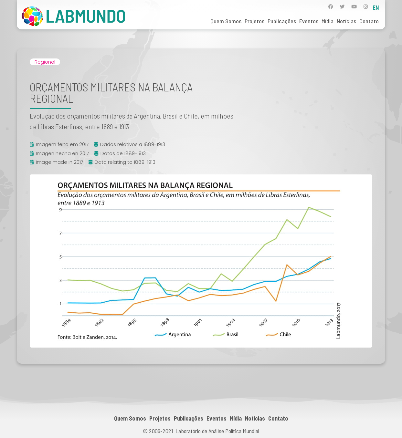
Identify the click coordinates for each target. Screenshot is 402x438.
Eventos (308, 21)
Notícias (346, 21)
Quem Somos (225, 21)
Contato (369, 21)
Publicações (282, 21)
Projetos (254, 21)
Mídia (327, 21)
